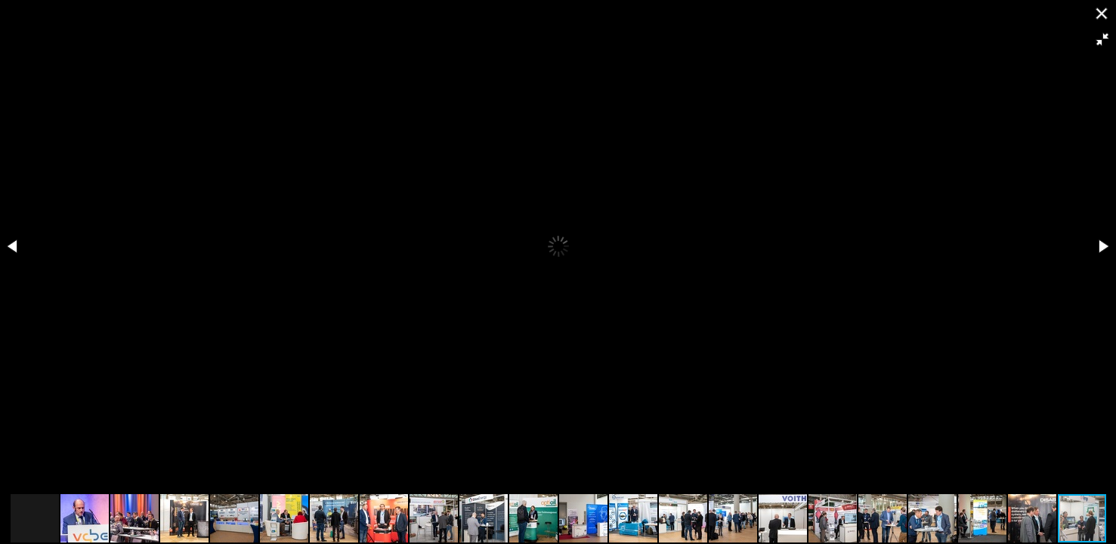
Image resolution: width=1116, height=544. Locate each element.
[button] (1102, 39)
